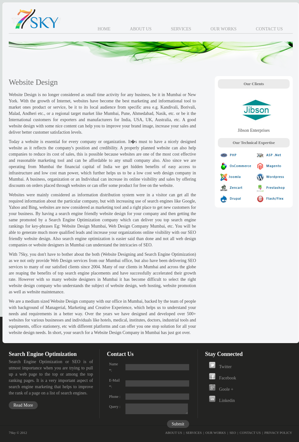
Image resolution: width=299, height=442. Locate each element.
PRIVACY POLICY (278, 432)
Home (104, 29)
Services (181, 29)
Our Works (223, 29)
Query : (114, 406)
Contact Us (269, 29)
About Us (140, 29)
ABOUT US (173, 432)
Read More (23, 405)
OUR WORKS (215, 432)
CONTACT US (250, 432)
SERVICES (194, 432)
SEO (232, 432)
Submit (178, 424)
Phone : (114, 396)
